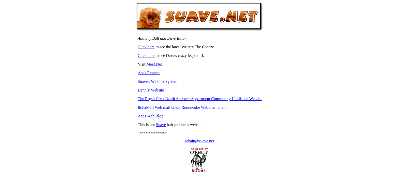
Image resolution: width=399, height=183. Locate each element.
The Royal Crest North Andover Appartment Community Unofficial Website (200, 99)
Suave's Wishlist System (157, 81)
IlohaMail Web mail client (159, 107)
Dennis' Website (151, 90)
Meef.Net (154, 64)
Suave (161, 125)
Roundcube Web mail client (203, 107)
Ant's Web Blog (150, 116)
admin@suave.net (199, 141)
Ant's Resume (149, 73)
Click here (146, 47)
